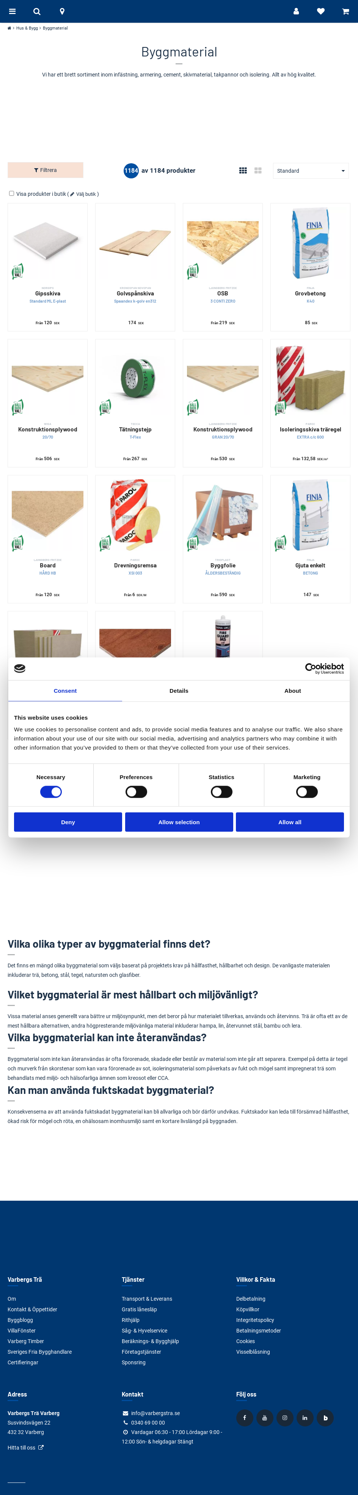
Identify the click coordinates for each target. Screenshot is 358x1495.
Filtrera (48, 170)
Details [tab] (179, 690)
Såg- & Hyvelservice (144, 1329)
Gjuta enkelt (310, 566)
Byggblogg (20, 1319)
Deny (68, 822)
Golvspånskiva (135, 294)
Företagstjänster (141, 1351)
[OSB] (222, 241)
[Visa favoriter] (318, 11)
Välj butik (86, 193)
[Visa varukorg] (344, 11)
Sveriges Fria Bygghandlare (40, 1351)
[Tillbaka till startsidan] (179, 11)
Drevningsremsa (135, 566)
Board (47, 566)
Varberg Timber (26, 1340)
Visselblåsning (253, 1351)
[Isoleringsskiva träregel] (310, 377)
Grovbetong (310, 294)
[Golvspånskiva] (135, 241)
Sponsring (134, 1361)
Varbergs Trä (25, 1277)
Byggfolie (223, 566)
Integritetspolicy (255, 1319)
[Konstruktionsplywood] (47, 377)
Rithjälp (131, 1319)
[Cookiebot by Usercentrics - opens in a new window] (311, 668)
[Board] (47, 513)
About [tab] (292, 690)
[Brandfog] (222, 649)
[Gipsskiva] (47, 241)
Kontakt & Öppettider (32, 1308)
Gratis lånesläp (139, 1308)
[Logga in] (291, 11)
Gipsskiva (47, 294)
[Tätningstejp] (135, 377)
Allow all (289, 822)
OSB (223, 294)
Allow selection (178, 822)
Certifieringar (23, 1361)
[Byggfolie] (222, 513)
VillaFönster (22, 1329)
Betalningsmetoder (258, 1329)
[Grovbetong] (310, 241)
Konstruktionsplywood (47, 430)
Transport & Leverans (147, 1298)
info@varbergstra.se (155, 1412)
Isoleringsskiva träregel (310, 430)
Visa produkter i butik (38, 193)
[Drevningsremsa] (135, 513)
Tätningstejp (135, 430)
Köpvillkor (247, 1308)
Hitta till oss (21, 1446)
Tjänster (133, 1277)
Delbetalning (250, 1298)
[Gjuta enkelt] (310, 513)
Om (12, 1298)
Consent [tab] (65, 690)
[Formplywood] (135, 649)
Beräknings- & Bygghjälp (150, 1340)
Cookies (245, 1340)
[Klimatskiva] (47, 649)
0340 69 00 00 (148, 1421)
